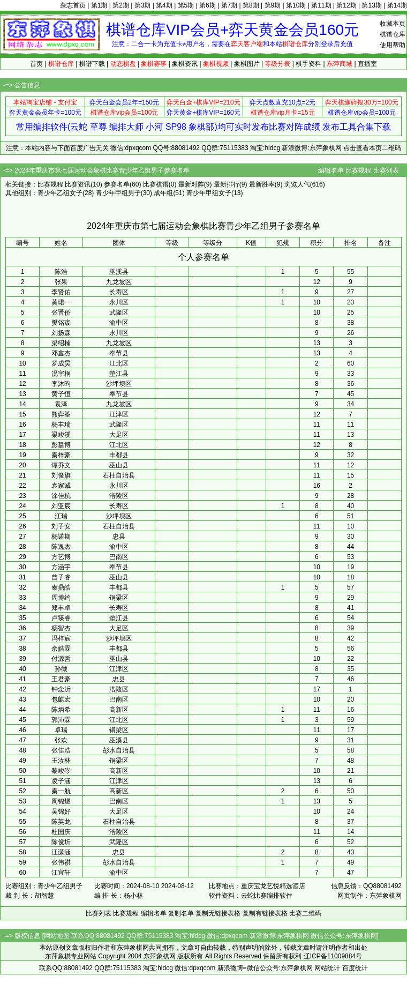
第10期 (296, 5)
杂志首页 (73, 5)
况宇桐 (61, 373)
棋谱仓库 (392, 34)
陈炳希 (61, 709)
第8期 (251, 5)
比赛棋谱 (156, 184)
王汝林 (61, 760)
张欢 (61, 740)
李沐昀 (61, 384)
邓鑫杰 (61, 353)
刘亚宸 (61, 506)
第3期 (142, 5)
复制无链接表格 (217, 913)
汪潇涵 (61, 852)
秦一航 (61, 791)
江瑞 (61, 516)
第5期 (186, 5)
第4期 (164, 5)
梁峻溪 (61, 434)
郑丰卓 (61, 608)
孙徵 (61, 669)
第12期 (346, 5)
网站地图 (57, 936)
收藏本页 (392, 23)
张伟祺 (61, 862)
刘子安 (61, 526)
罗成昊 (61, 363)
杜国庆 (61, 832)
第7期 (229, 5)
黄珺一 (61, 302)
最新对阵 (191, 184)
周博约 (61, 597)
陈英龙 (61, 821)
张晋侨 (61, 312)
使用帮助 (392, 45)
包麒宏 (61, 699)
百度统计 (355, 968)
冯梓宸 (61, 638)
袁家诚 (61, 485)
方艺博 (61, 557)
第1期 (99, 5)
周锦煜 (61, 801)
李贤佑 (61, 292)
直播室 (367, 64)
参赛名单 (117, 184)
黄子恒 (61, 394)
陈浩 (61, 271)
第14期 (397, 5)
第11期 (321, 5)
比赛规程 (358, 170)
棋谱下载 (92, 64)
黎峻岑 (61, 771)
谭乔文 (61, 465)
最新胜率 (262, 184)
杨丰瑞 (61, 424)
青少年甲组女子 (208, 193)
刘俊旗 (61, 475)
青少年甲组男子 (118, 193)
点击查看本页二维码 (372, 148)
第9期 (273, 5)
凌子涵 (61, 781)
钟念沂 (61, 689)
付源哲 (61, 658)
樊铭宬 (61, 322)
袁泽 (61, 404)
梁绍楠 (61, 343)
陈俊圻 (61, 842)
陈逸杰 (61, 546)
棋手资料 (308, 64)
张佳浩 (61, 750)
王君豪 (61, 679)
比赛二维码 (305, 913)
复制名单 (181, 913)
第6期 (207, 5)
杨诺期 (61, 536)
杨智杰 (61, 628)
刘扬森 (61, 333)
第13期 (371, 5)
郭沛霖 (61, 720)
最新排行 (226, 184)
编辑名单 (331, 170)
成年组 (163, 193)
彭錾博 (61, 445)
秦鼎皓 (61, 587)
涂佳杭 (61, 496)
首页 (36, 64)
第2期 (120, 5)
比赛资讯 (78, 184)
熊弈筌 (61, 414)
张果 (61, 282)
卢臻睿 (61, 618)
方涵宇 (61, 567)
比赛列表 (386, 170)
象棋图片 (247, 64)
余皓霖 (61, 648)
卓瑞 (61, 730)
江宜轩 (61, 872)
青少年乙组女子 (59, 193)
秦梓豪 (61, 455)
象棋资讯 (185, 64)
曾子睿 (61, 577)
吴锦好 (61, 811)
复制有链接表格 (265, 913)
